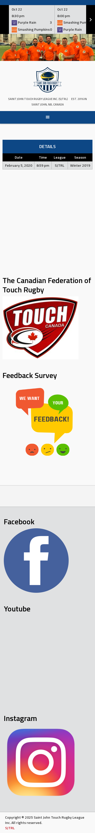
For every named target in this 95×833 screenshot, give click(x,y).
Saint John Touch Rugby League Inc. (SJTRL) (38, 99)
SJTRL (10, 827)
